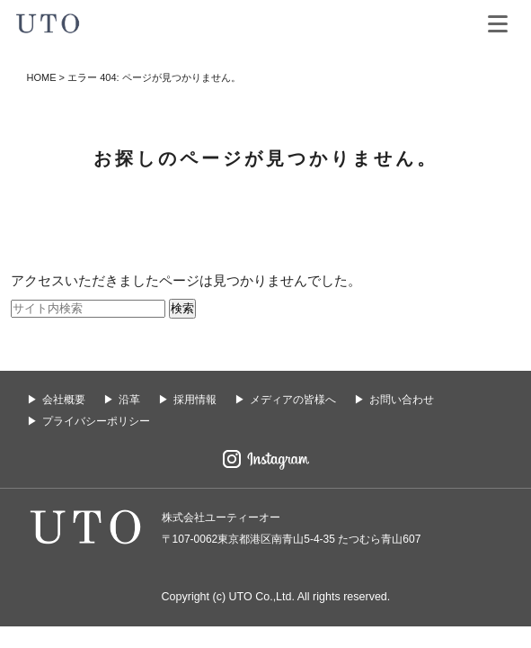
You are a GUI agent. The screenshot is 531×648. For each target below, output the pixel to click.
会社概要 (63, 399)
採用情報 (195, 399)
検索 (182, 308)
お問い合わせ (401, 399)
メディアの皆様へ (293, 399)
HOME (42, 77)
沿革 (129, 399)
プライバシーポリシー (96, 421)
